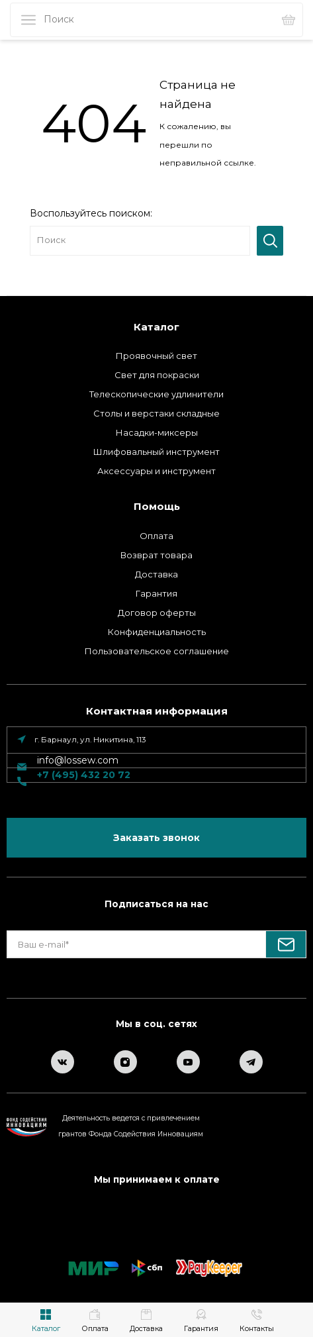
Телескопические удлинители (156, 394)
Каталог (156, 327)
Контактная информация (157, 711)
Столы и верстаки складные (156, 413)
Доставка (156, 574)
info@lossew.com (77, 760)
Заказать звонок (156, 838)
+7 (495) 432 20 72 (83, 775)
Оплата (156, 535)
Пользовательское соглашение (157, 651)
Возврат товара (156, 555)
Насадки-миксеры (157, 432)
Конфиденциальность (157, 631)
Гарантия (156, 593)
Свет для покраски (156, 375)
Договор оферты (157, 612)
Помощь (157, 506)
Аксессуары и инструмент (156, 471)
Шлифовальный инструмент (156, 451)
